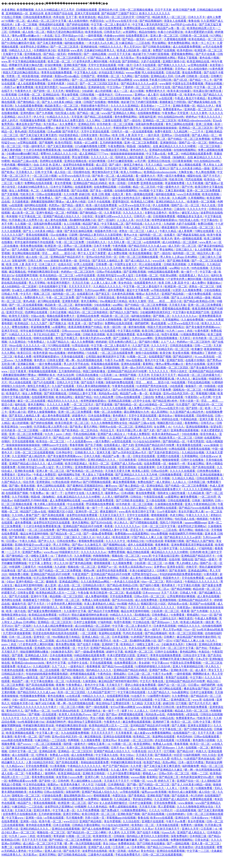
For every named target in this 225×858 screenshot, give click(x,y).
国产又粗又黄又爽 (45, 588)
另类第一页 (13, 76)
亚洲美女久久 (85, 577)
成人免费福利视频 (96, 596)
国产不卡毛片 (212, 175)
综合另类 (29, 481)
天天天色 (58, 90)
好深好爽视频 (53, 65)
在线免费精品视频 (105, 186)
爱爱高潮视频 (128, 467)
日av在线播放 (59, 234)
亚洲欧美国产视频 (75, 65)
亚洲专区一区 (42, 636)
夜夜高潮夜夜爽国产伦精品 (95, 109)
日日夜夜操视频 (182, 161)
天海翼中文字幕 (13, 54)
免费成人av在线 (163, 743)
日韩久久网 (35, 260)
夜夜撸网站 (192, 422)
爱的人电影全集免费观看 (141, 684)
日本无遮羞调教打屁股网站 (174, 467)
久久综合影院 (131, 821)
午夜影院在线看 (154, 496)
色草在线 (58, 17)
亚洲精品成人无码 (162, 76)
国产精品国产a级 (113, 489)
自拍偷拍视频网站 (185, 149)
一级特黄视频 (94, 35)
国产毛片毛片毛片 (200, 703)
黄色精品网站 (188, 651)
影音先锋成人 (209, 434)
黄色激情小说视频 (204, 740)
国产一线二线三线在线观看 (72, 197)
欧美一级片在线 (16, 611)
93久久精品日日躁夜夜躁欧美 (71, 28)
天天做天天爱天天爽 (107, 138)
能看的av (53, 784)
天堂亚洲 (183, 113)
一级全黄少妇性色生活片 (125, 197)
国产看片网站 (29, 389)
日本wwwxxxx (124, 94)
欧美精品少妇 (136, 541)
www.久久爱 (162, 758)
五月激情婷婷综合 (70, 371)
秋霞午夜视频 (170, 334)
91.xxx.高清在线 (204, 356)
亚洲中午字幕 (39, 596)
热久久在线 (208, 205)
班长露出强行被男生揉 (207, 90)
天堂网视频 (104, 249)
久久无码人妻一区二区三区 (125, 242)
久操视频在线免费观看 (55, 190)
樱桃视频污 (24, 164)
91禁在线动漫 (81, 345)
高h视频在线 (142, 614)
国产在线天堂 (53, 349)
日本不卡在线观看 (145, 65)
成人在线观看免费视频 (187, 46)
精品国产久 (24, 802)
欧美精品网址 (64, 397)
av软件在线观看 (86, 275)
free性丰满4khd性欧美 (210, 629)
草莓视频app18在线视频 (121, 817)
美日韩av (105, 135)
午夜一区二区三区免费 (70, 242)
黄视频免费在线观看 (91, 541)
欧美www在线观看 (162, 817)
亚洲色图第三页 (181, 699)
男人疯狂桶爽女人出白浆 (86, 780)
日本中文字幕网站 (61, 186)
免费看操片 (8, 474)
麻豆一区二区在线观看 (31, 400)
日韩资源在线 (106, 297)
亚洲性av (140, 94)
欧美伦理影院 (64, 142)
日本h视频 (127, 493)
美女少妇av (127, 754)
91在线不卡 (138, 695)
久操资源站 (89, 681)
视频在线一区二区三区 (126, 555)
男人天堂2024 (132, 46)
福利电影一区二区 (151, 234)
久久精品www (15, 766)
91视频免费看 (204, 788)
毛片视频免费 (74, 817)
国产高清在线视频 (35, 208)
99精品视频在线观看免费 (197, 153)
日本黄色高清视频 (123, 293)
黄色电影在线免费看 (130, 297)
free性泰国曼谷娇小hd (31, 721)
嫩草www (111, 485)
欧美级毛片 (130, 267)
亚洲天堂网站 (164, 518)
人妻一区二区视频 (26, 24)
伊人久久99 (61, 563)
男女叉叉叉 (215, 670)
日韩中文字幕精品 (147, 659)
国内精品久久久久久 (99, 670)
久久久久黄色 (199, 113)
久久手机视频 (195, 183)
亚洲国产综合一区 (188, 780)
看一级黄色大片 (146, 175)
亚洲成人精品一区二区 (96, 636)
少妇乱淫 (72, 83)
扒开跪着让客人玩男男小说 (26, 220)
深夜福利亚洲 (147, 116)
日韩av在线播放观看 (49, 194)
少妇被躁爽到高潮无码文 (155, 312)
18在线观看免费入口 (111, 238)
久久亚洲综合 (18, 341)
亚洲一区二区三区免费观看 (141, 142)
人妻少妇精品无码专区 (40, 762)
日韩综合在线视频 (149, 459)
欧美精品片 (127, 644)
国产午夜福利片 (86, 297)
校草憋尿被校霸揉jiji (165, 220)
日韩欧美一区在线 (197, 76)
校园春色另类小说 (106, 231)
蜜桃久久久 (49, 238)
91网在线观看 (177, 448)
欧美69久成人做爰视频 (183, 791)
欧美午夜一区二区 (26, 736)
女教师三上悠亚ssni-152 (125, 478)
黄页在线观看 (150, 718)
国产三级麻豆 (122, 338)
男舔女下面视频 (188, 57)
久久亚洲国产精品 (101, 279)
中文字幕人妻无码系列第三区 (150, 24)
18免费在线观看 (26, 68)
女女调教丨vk (162, 426)
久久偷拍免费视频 (192, 319)
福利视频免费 (191, 766)
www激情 (165, 83)
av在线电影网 (152, 242)
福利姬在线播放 (74, 42)
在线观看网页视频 (26, 275)
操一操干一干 (189, 271)
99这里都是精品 (69, 135)
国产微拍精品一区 (29, 101)
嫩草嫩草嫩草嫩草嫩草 (123, 839)
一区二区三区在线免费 (40, 529)
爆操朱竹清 (150, 197)
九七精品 (70, 39)
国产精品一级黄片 (73, 205)
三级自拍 (180, 208)
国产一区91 (165, 640)
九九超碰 (60, 566)
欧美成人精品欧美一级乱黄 (134, 50)
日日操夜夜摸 (128, 459)
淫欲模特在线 (82, 172)
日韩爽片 (216, 76)
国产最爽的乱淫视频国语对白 (142, 319)
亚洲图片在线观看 (168, 456)
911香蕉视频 (9, 94)
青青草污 (21, 267)
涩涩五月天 (191, 474)
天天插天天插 (36, 459)
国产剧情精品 (131, 61)
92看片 (19, 183)
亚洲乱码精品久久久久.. (171, 201)
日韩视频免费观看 (170, 474)
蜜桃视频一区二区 (108, 76)
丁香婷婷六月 (64, 555)
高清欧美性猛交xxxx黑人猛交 (115, 275)
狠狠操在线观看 (185, 415)
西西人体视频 (115, 718)
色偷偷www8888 (114, 35)
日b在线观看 (182, 135)
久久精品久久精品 (183, 478)
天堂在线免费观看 (193, 577)
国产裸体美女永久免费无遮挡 (66, 120)
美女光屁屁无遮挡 (13, 256)
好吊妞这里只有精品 (112, 72)
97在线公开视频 (11, 17)
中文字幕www (15, 817)
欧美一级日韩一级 (115, 327)
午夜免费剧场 (116, 146)
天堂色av (181, 68)
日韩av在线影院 (54, 791)
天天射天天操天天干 (112, 515)
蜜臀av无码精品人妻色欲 (157, 208)
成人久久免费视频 (82, 341)
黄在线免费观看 (192, 72)
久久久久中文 (153, 223)
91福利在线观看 (60, 448)
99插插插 (210, 386)
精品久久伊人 (206, 105)
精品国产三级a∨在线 (25, 161)
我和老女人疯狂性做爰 (129, 157)
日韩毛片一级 (120, 131)
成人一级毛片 (152, 629)
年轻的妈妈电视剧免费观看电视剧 (180, 574)
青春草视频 (76, 445)
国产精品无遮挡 (182, 87)
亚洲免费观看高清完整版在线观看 (96, 467)
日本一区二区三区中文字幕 (159, 526)
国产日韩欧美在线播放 (157, 46)
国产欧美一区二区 (103, 175)
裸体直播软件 (170, 227)
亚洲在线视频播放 (166, 338)
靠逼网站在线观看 (110, 633)
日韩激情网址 (61, 79)
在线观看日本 (85, 293)
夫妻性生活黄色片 (156, 212)
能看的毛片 (80, 677)
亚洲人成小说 (18, 411)
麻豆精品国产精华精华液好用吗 (66, 459)
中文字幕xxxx (160, 662)
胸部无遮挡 (186, 618)
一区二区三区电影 (209, 146)
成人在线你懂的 (78, 20)
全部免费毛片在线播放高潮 (20, 813)
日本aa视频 (54, 131)
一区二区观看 (42, 28)
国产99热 (44, 736)
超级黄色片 (79, 415)
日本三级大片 (48, 264)
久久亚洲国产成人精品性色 (187, 411)
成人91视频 (137, 90)
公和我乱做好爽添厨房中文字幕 (106, 356)
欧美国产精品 (152, 762)
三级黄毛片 (29, 566)
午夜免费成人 (45, 197)
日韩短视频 (87, 94)
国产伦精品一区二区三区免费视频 (151, 68)
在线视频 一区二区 (197, 747)
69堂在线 (59, 559)
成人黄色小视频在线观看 (145, 577)
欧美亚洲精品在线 (198, 61)
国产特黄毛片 (71, 131)
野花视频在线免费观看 (100, 504)
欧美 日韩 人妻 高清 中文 (128, 135)
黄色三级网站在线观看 (180, 124)
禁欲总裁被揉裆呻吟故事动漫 (90, 614)
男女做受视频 (70, 94)
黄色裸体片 (119, 415)
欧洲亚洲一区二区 (176, 286)
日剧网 (73, 234)
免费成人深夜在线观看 (169, 397)
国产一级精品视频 (95, 54)
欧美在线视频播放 (141, 253)
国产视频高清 (163, 754)
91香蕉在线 (24, 338)
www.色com (51, 552)
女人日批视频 (72, 223)
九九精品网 (180, 131)
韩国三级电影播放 (94, 371)
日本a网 (180, 76)
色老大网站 (177, 515)
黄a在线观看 (159, 323)
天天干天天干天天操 (35, 839)
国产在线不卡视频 (92, 382)
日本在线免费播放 (99, 415)
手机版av (214, 647)
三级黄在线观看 (112, 120)
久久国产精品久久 (126, 279)
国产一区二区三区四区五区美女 (100, 83)
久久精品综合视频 (193, 452)
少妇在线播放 (212, 290)
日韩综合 (136, 496)
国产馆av (77, 544)
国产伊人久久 (47, 541)
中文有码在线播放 (34, 784)
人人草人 (107, 496)
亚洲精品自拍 (51, 94)
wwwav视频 (133, 72)
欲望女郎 (216, 426)
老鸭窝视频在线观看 (83, 673)
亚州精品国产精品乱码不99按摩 (155, 445)
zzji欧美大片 (155, 39)
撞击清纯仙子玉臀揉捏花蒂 (113, 703)
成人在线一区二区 (33, 31)
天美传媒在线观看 (72, 356)
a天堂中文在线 (161, 87)
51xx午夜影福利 (167, 511)
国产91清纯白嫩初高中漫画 (18, 42)
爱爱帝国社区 (121, 201)
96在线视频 (178, 382)
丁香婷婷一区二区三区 (72, 68)
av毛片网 (140, 161)
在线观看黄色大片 (145, 282)
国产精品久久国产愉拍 (124, 312)
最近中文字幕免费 (138, 290)
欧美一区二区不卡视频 (156, 478)
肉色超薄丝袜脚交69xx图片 (198, 777)
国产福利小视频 (71, 334)
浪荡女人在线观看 (175, 20)
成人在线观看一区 (23, 754)
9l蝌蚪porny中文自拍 (55, 445)
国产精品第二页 (169, 777)
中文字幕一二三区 (198, 850)
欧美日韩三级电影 (153, 330)
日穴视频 (181, 703)
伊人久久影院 (42, 799)
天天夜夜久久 (24, 172)
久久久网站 (93, 120)
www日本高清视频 (189, 194)
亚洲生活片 (60, 788)
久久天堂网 (128, 832)
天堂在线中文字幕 (116, 168)
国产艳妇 (121, 607)
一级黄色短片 (105, 94)
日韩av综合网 (159, 470)
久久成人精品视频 (111, 308)
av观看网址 (59, 327)
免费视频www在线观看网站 (132, 533)
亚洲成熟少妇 (43, 647)
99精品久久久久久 (111, 46)
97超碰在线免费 (52, 795)
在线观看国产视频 (160, 356)
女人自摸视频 (94, 168)
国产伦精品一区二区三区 (154, 784)
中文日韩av (114, 87)
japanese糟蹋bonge (196, 522)
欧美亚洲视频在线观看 (56, 157)
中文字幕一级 (208, 271)
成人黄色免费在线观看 (56, 415)
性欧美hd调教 (169, 275)
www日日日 (71, 821)
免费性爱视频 (117, 552)
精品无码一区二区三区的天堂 (116, 17)
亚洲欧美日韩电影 (67, 699)
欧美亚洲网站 (142, 743)
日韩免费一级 (104, 264)
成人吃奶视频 (103, 90)
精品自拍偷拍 (147, 31)
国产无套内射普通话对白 (164, 452)
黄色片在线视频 (124, 109)
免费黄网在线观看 (201, 799)
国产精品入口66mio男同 (162, 847)
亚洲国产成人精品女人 (143, 168)
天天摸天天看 (153, 703)
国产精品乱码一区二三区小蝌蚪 (87, 832)
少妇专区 (88, 216)
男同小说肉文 (59, 308)
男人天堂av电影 (173, 629)
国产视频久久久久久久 (172, 65)
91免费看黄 (178, 614)
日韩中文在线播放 (192, 459)
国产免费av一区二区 (38, 710)
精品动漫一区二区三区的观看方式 (64, 57)
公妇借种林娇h (175, 813)
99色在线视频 (200, 267)
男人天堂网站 (37, 282)
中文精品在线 (141, 622)
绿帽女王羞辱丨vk (42, 555)
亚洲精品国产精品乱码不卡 (67, 256)
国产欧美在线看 (131, 138)
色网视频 (74, 740)
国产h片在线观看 (44, 382)
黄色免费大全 (131, 588)
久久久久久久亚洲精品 (125, 105)
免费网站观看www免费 (23, 780)
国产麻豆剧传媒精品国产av (23, 747)
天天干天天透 (136, 607)
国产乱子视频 (93, 445)
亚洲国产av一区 (108, 566)
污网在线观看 (90, 529)
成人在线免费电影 (146, 600)
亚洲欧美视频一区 (184, 105)
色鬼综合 (204, 651)
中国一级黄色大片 (168, 186)
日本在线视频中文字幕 (52, 286)
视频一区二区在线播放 (108, 411)
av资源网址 (130, 31)
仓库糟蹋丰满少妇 (45, 50)
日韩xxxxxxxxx (71, 330)
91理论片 (64, 614)
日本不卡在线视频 (99, 201)
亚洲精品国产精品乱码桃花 (90, 183)
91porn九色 (168, 832)
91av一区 (206, 614)
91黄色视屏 (216, 68)
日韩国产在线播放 (95, 101)
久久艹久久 (59, 666)
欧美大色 (167, 238)
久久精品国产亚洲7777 (101, 692)
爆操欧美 (52, 581)
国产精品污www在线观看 (195, 507)
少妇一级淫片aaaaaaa (109, 378)
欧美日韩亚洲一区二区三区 (72, 422)
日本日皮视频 (58, 312)
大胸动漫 (191, 644)
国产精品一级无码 (133, 39)
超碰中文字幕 (115, 651)
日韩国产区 (143, 17)
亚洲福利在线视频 (160, 149)
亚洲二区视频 (204, 124)
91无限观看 (183, 740)
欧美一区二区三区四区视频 (186, 633)
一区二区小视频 (79, 98)
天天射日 (185, 338)
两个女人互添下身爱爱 (92, 253)
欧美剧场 (63, 50)
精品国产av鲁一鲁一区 (171, 28)
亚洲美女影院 (176, 566)
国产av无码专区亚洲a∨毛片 (129, 389)
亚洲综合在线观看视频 (117, 736)
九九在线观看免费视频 (114, 68)
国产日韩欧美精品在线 (198, 729)
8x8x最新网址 (72, 149)
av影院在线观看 (122, 441)
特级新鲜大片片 (69, 552)
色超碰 (136, 98)
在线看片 (170, 234)
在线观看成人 (188, 275)
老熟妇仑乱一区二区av (155, 588)
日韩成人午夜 (10, 293)
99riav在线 (15, 345)
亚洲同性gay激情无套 (25, 677)
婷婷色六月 (100, 839)
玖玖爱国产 (183, 404)
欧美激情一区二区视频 (201, 201)
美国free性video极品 (67, 76)
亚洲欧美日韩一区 (182, 670)
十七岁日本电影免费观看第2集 (42, 149)
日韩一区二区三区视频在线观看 (139, 256)
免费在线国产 (10, 79)
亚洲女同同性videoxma (56, 367)
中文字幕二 (162, 699)
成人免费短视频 (118, 253)
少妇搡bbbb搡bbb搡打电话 (22, 153)
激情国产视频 (128, 374)
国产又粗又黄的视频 (50, 42)
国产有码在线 (134, 223)
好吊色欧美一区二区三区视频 (115, 124)
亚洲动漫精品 (155, 485)
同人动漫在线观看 (153, 72)
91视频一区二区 (15, 20)
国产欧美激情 (178, 570)
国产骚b (14, 485)
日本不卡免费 (102, 245)
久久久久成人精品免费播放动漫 (53, 625)
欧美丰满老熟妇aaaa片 (166, 434)
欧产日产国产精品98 (116, 766)
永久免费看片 (68, 124)
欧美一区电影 (118, 183)
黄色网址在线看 (15, 109)
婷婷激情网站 (76, 352)
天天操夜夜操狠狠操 (152, 279)
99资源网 (15, 566)
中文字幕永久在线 (85, 72)
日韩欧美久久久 (85, 452)
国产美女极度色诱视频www (203, 327)
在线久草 (118, 194)
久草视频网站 (196, 197)
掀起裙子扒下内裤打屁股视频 (151, 54)
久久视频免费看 (192, 290)
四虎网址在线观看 (51, 161)
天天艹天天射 (170, 592)
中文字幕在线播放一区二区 (48, 681)
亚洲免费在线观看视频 (185, 430)
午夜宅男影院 (196, 441)
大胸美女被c (186, 172)
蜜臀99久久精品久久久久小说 (59, 153)
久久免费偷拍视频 (72, 389)
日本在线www (209, 456)
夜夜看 (146, 448)
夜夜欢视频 (28, 485)
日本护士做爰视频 (85, 622)
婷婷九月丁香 (166, 780)
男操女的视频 (214, 83)
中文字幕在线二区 (30, 216)
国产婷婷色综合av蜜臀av (36, 79)
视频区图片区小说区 (170, 422)
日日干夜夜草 (18, 371)
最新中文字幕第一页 (133, 419)
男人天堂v (153, 419)
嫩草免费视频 (25, 87)
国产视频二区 (162, 315)
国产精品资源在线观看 (26, 238)
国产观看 (18, 655)
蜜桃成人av (150, 773)
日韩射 (198, 437)
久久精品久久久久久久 (107, 286)
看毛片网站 (90, 426)
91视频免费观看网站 (193, 334)
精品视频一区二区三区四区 (172, 367)
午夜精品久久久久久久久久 (202, 581)
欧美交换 (165, 352)
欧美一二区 (120, 640)
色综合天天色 (20, 279)
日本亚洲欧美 (68, 138)
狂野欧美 (42, 754)
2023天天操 (143, 220)
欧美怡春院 (44, 836)
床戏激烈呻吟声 (56, 721)
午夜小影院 (150, 98)
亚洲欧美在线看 (25, 470)
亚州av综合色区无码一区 (102, 256)
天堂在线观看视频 (23, 441)
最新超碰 (63, 588)
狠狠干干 (105, 179)
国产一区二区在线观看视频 (89, 79)
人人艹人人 (168, 341)
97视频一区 (138, 780)
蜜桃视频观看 (160, 515)
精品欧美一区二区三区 (59, 304)
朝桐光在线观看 (43, 338)
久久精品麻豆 (122, 799)
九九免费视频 (24, 360)
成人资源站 (163, 481)
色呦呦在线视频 (59, 518)
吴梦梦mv (160, 566)
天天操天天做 (23, 810)
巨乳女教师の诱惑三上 (123, 341)
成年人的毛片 (10, 120)
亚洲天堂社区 (15, 312)
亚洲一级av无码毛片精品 (137, 367)
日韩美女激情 (89, 135)
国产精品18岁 (62, 437)
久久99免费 (70, 194)
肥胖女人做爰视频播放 (42, 411)
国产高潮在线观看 (204, 467)
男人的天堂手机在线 (148, 109)
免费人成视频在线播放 (123, 806)
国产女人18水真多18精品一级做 (62, 101)
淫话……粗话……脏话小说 (59, 253)
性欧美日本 (27, 194)
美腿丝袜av (214, 282)
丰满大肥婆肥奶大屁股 (199, 31)
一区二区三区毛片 (82, 404)
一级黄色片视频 (50, 430)
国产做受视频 (50, 319)
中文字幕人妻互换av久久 (149, 788)
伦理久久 (177, 758)
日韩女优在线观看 (144, 456)
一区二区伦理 (208, 496)
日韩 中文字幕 (44, 172)
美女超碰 (144, 662)
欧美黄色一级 (69, 260)
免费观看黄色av (173, 109)
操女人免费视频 (19, 190)
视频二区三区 (42, 293)
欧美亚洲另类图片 (47, 87)
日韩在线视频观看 (23, 197)
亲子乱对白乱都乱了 (46, 334)
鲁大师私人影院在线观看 (50, 504)
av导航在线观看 (161, 290)
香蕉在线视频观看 (37, 234)
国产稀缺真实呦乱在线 (202, 101)
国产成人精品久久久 (138, 260)
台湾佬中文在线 (75, 493)
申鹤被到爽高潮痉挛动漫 (43, 271)
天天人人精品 (154, 164)
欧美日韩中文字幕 (143, 511)
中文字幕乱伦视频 (129, 330)
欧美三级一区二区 (59, 61)
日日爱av (12, 541)
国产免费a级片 (110, 810)
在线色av (133, 850)
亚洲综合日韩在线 (159, 161)
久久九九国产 (39, 323)
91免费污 (62, 98)
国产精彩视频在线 (55, 393)
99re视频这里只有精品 (115, 149)
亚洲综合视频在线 (75, 161)
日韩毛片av (208, 422)
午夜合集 (83, 592)
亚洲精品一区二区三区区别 (160, 120)
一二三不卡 (163, 105)
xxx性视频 (171, 164)
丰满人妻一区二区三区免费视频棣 (60, 729)
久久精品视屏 (41, 666)
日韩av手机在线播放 (109, 271)
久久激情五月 (70, 227)
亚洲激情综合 (169, 142)
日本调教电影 (117, 784)
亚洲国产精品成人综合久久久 (62, 216)
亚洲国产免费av (32, 552)
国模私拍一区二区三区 (187, 389)
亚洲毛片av (152, 157)
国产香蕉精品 (137, 795)
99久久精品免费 (104, 397)
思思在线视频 (37, 131)
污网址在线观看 (204, 231)
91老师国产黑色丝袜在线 (152, 386)
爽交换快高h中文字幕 (105, 172)
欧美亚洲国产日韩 (198, 312)
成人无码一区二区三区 (182, 245)
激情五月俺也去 (134, 164)
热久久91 (93, 68)
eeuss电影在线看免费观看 (19, 489)
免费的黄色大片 (156, 90)
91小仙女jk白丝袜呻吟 (147, 441)
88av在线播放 (57, 352)
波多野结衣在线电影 (95, 850)
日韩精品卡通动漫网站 (86, 825)
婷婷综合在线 (170, 419)
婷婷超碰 (47, 76)
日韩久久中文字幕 (68, 382)
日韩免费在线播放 (208, 470)
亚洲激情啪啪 (112, 367)
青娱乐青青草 (152, 308)
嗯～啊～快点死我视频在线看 (84, 360)
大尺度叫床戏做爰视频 (17, 633)
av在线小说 (24, 618)
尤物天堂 (192, 566)
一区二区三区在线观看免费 (116, 352)
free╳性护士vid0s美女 (184, 24)
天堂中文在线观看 (138, 515)
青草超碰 (59, 836)
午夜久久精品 (132, 227)
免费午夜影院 (163, 131)
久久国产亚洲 (141, 345)
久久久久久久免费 (58, 404)
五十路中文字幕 (168, 548)
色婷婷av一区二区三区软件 (78, 271)
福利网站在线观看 (35, 205)
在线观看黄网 (83, 186)
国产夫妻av (135, 518)
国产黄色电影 (18, 537)
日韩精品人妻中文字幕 (82, 393)
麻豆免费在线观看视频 (137, 721)
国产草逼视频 (104, 404)
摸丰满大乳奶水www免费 (96, 338)
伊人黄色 (114, 832)
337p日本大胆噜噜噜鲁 (108, 319)
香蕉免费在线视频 (43, 98)
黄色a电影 (21, 131)
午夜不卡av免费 (115, 360)
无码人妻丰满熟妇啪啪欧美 (93, 386)
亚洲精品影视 (48, 751)
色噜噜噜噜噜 (101, 555)
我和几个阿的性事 (171, 522)
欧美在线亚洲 (121, 537)
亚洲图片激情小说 (174, 61)
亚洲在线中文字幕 (40, 788)
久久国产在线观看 (63, 386)
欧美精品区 (22, 323)
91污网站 (216, 35)
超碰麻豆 (129, 378)
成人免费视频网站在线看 (65, 500)
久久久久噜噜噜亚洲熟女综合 (109, 422)
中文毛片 (26, 293)
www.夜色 (76, 50)
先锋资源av (71, 349)
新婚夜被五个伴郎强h (173, 101)
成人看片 (153, 94)
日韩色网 (195, 552)
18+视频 (169, 563)
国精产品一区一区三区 (193, 142)
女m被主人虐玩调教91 (26, 290)
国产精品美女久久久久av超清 (139, 83)
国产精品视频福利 (151, 20)
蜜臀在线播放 (20, 327)
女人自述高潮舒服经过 (113, 802)
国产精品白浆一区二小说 (66, 533)
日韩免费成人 (160, 614)
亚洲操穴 (143, 655)
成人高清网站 (160, 411)
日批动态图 (173, 72)
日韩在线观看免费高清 (37, 17)
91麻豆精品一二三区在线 (162, 529)
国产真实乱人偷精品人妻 (108, 260)
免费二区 (173, 153)
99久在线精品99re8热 (171, 116)
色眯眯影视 (35, 408)
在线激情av (95, 367)
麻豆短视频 (199, 378)
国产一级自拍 (132, 120)
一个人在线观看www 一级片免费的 (88, 441)
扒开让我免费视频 (45, 577)
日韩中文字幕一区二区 (23, 751)
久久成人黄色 (119, 769)
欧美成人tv (24, 666)
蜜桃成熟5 (197, 352)
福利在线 (21, 404)
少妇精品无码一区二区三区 (137, 349)
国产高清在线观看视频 (40, 684)
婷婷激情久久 (14, 297)
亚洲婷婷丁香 (110, 644)
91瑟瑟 (176, 290)
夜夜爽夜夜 (162, 544)
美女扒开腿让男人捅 (129, 430)
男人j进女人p (23, 758)
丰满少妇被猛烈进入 (98, 389)
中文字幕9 (179, 312)
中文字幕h (157, 190)
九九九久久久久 (133, 212)
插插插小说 (202, 529)
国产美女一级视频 (101, 190)
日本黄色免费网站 (107, 577)
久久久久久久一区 (102, 157)
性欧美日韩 (176, 179)
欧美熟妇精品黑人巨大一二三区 (56, 592)
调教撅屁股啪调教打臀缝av (48, 201)
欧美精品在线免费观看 (43, 614)
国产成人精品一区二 (205, 135)
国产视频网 (46, 142)
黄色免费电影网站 (179, 42)
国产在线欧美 (180, 795)
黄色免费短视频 (22, 577)
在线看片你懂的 (195, 360)
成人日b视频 (55, 463)
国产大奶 (149, 430)
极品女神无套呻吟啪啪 (34, 533)
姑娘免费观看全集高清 (29, 847)
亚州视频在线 (33, 54)
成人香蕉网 (185, 231)
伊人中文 (39, 116)
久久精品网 (179, 197)
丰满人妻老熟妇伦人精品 (99, 603)
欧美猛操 (156, 393)
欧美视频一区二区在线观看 (77, 607)
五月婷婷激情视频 (111, 142)
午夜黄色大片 (23, 90)
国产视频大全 (58, 323)
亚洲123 (164, 168)
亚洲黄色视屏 (56, 83)
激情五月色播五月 (66, 338)
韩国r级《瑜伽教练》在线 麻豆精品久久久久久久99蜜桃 (161, 146)
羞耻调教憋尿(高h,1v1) (78, 795)
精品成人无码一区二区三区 (192, 710)
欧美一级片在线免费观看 (107, 28)
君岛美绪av (148, 105)
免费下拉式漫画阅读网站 (24, 157)
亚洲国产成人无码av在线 (127, 463)
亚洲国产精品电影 (173, 293)
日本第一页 (186, 788)
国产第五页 (103, 293)
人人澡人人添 (125, 220)
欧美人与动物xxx (131, 172)
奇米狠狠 (11, 216)
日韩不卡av (118, 747)
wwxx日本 (159, 260)
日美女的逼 (202, 839)
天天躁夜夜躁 (20, 201)
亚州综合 (85, 260)
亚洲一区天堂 (149, 249)
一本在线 (47, 35)
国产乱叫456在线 (102, 522)
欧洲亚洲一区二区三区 (208, 50)
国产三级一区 (149, 618)
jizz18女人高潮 (47, 68)
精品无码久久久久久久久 (63, 400)
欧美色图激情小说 (148, 334)
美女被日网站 (196, 463)
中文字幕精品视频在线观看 (29, 61)
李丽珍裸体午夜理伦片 (95, 105)
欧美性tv (174, 212)
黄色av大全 (131, 234)
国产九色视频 (45, 113)
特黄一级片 (125, 65)
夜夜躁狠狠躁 (212, 349)
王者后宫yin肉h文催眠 (64, 267)
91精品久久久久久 (58, 116)
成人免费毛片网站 (140, 408)
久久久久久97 (103, 127)
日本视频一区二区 (29, 94)
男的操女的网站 (143, 799)
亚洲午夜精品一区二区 (50, 212)
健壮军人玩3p (190, 212)
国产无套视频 (10, 194)
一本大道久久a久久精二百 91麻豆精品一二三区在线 (118, 42)
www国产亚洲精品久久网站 (118, 113)
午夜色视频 (8, 164)
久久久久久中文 (197, 208)
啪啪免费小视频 (19, 574)
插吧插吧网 (142, 323)
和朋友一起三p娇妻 (86, 142)
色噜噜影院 (75, 54)
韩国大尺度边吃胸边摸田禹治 (65, 31)
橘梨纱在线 (194, 175)
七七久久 (179, 426)
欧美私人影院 (141, 470)
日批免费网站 (67, 577)
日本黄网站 (138, 847)
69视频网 (80, 806)
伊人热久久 (183, 378)
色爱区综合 (97, 20)
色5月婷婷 (196, 795)
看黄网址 (149, 363)
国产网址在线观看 (68, 529)
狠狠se (140, 293)
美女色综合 (125, 282)
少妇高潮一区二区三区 (148, 563)
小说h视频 (124, 186)
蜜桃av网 (71, 109)
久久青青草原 (113, 212)
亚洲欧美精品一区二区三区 (65, 208)
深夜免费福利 (179, 836)
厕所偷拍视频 (83, 304)
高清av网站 (169, 762)
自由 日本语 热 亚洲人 (47, 164)
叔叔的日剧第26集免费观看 (92, 769)
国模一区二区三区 (53, 747)
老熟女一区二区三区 (132, 231)
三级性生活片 (168, 618)
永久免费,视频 (79, 419)
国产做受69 (96, 323)
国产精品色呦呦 (181, 588)
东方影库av (127, 57)
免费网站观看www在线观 (140, 28)
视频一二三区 (200, 773)
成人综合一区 (63, 172)
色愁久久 (133, 603)
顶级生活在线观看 (20, 799)
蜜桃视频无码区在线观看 (76, 319)
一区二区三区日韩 (141, 740)
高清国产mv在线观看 (202, 603)
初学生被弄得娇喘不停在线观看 (35, 242)
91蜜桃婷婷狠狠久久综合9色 (153, 666)
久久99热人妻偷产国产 (26, 515)
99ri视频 (144, 190)
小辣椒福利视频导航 (97, 208)
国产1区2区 (180, 79)
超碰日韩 (85, 194)
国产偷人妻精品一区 (132, 485)
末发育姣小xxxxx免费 (69, 777)
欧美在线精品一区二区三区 (205, 39)
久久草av (147, 828)
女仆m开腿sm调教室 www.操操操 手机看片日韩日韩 (139, 79)
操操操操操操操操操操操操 (46, 39)
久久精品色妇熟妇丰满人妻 (51, 419)
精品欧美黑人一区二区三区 (169, 17)
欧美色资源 (40, 352)
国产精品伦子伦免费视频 (104, 611)
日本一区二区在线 (20, 636)
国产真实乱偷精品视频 (78, 231)
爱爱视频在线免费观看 (176, 308)
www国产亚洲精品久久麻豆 (165, 769)
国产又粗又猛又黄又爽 (125, 208)
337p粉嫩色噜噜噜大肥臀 (91, 146)
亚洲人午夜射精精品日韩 (152, 179)
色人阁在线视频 (205, 172)
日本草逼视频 (120, 636)
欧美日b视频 (58, 548)
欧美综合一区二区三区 (50, 441)
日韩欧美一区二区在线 (194, 35)
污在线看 (92, 352)
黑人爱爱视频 (166, 806)
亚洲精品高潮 (110, 349)
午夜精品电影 (189, 419)
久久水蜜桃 (51, 408)
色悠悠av (54, 205)
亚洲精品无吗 (87, 124)
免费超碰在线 (10, 378)
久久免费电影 (180, 695)
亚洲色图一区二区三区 (198, 109)
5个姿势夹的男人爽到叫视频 (90, 61)
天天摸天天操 (178, 304)
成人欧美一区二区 (23, 212)
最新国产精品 (83, 397)
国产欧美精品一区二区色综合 (80, 430)
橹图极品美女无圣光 (190, 216)
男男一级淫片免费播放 (171, 175)
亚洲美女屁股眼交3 (200, 725)
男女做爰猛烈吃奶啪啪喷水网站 (156, 57)
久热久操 (165, 197)
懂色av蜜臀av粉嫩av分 (26, 35)
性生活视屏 (126, 659)
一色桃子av (8, 87)
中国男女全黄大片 (126, 264)
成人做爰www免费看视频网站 (153, 732)
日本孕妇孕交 (64, 452)
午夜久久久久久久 (209, 116)
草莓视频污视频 (206, 393)
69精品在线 (167, 718)
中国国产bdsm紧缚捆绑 (61, 249)
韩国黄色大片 (171, 577)
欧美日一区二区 (99, 463)
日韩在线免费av (67, 541)
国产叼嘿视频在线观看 (97, 481)
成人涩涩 (102, 164)
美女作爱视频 (63, 183)
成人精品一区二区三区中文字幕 (47, 20)
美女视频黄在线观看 (189, 445)
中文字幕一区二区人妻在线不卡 (111, 24)
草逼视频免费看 (175, 183)
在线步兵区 (65, 264)
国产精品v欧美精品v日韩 (199, 301)
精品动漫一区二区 (154, 138)
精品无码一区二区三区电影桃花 (88, 312)
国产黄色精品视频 (80, 563)
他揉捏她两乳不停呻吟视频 (53, 179)
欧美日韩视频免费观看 (121, 334)
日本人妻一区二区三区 (40, 478)
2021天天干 (24, 116)
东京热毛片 (152, 293)
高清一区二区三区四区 (71, 692)
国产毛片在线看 (206, 54)
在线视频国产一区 (184, 732)
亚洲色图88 (27, 113)
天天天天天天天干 (80, 286)
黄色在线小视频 (209, 57)
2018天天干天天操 (119, 54)
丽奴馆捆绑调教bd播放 (34, 651)
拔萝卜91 (127, 710)
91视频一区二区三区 (79, 836)
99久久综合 (209, 754)
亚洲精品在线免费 (88, 315)
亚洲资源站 (43, 481)
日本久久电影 (92, 456)
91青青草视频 (75, 559)
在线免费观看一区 (171, 94)
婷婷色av (191, 116)
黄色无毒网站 (89, 301)
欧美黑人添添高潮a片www (136, 566)
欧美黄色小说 (193, 94)
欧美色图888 (185, 50)
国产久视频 (179, 725)
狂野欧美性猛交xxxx (145, 574)
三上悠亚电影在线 (26, 729)
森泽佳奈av (166, 415)
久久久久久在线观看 (114, 408)
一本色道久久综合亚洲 (125, 581)
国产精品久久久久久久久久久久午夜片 (33, 707)
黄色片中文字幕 (155, 360)
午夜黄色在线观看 (123, 386)
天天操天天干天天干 (164, 374)
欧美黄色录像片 (71, 784)
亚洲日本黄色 (42, 810)
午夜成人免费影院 (139, 434)
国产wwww (24, 743)
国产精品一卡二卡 (201, 79)
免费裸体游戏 (127, 843)
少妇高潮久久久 (96, 242)
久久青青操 (24, 28)
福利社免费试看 (68, 238)
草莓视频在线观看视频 (105, 363)
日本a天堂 (201, 659)
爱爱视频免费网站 (182, 54)
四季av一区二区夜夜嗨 (78, 245)
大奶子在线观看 (151, 61)
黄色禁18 (40, 360)
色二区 (35, 190)
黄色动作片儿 (139, 149)
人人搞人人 (179, 481)
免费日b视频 (206, 223)
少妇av (10, 581)
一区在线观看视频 (141, 131)
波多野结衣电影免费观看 (79, 164)
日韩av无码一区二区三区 (150, 596)
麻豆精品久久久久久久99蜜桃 (170, 552)
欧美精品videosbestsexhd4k (194, 120)
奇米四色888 (185, 736)
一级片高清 (152, 135)
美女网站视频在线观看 (26, 253)
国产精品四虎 (10, 179)
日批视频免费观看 (164, 216)
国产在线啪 (142, 76)
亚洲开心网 (113, 39)
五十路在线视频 (38, 267)
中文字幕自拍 (209, 220)
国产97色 (188, 186)
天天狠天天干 (10, 651)
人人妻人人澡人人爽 (14, 39)
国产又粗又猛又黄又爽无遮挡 (38, 135)
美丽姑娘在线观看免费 (95, 762)
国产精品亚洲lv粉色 (165, 400)
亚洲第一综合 (34, 817)
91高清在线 (73, 681)
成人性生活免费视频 (69, 640)
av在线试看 (166, 98)
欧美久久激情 (138, 301)
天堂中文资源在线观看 (102, 65)
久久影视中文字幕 (75, 611)
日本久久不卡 (197, 17)
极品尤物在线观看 (138, 552)
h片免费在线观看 (31, 57)
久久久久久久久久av (185, 315)
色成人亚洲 (19, 408)
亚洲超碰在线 (89, 46)
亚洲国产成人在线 (99, 847)
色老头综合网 (66, 374)
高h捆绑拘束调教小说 (44, 138)
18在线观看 (176, 386)
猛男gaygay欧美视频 (154, 791)
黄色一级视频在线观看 (140, 194)
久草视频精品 (196, 264)
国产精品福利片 (183, 356)
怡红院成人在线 (65, 113)
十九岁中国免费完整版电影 (124, 773)
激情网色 (208, 500)
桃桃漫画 (202, 518)
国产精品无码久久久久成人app (147, 245)
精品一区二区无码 (144, 186)
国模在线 (187, 559)
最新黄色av (112, 493)
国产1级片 (115, 164)
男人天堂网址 (64, 467)
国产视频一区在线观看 (42, 714)
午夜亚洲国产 (29, 518)
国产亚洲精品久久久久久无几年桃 (100, 267)
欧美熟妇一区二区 (143, 825)
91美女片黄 (43, 629)
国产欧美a (8, 172)
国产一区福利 (106, 220)
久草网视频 (51, 279)
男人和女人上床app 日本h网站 (179, 256)
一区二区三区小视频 (44, 175)
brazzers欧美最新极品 (73, 87)
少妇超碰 (88, 90)
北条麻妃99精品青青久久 (100, 50)
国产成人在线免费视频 (96, 828)
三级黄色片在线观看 (101, 854)
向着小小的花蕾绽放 (171, 31)
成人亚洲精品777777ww (94, 153)
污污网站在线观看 (110, 227)
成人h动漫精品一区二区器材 (180, 242)
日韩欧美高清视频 (175, 264)
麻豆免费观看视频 (124, 481)
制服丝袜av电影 (111, 588)
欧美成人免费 (23, 356)
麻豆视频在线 (18, 271)
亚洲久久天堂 (190, 828)
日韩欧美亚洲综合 (98, 758)
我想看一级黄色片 (74, 743)
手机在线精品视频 (199, 382)
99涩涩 (177, 754)
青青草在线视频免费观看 (57, 72)
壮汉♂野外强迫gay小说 (69, 35)
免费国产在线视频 (164, 50)
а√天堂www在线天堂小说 (122, 20)
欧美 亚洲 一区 (86, 249)
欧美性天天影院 (19, 315)
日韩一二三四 (203, 345)
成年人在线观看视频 (141, 544)
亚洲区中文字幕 (49, 389)
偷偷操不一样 (194, 386)
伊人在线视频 (161, 205)
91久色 (185, 267)
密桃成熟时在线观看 (52, 24)
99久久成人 (104, 537)
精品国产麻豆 (91, 223)
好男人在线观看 (84, 264)
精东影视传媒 (31, 76)
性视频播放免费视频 (33, 120)
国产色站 (202, 647)
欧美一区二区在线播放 (141, 747)
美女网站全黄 (133, 308)
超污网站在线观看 (49, 301)
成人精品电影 (125, 175)
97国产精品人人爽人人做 (103, 57)
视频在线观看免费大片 (61, 315)
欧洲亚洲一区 (53, 245)
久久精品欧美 (196, 493)
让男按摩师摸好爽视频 (181, 596)
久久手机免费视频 (88, 810)
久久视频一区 (23, 223)
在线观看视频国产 (43, 758)
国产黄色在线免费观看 (153, 559)
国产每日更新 (32, 319)
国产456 (93, 802)
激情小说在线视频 (147, 352)
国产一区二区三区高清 (64, 46)
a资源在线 (192, 714)
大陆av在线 (38, 315)
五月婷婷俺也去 (91, 710)
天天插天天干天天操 (130, 629)
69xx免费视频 (159, 533)
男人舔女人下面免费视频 (98, 474)
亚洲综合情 (160, 448)
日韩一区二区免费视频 (76, 659)
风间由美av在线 (108, 393)
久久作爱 (136, 766)
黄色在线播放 (56, 695)
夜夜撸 (43, 518)
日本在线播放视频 (61, 655)
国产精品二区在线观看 (98, 116)
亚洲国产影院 (175, 360)
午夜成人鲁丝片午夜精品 (190, 98)
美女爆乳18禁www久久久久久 (114, 216)
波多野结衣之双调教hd (34, 46)
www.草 (6, 61)
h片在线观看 (108, 330)
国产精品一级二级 (88, 113)
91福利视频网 (192, 754)
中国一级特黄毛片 (34, 146)
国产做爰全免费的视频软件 (45, 611)
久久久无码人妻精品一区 (137, 507)
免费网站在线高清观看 (38, 183)
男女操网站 (159, 42)
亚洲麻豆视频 (26, 363)
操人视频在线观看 (190, 164)
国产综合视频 (80, 190)
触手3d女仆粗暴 (46, 703)
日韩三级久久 (184, 249)
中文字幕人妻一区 (47, 732)
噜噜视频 (114, 101)
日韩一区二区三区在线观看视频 (111, 98)
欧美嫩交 (197, 349)
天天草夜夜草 (124, 732)
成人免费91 (199, 282)
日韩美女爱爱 (56, 360)
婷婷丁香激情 (74, 290)
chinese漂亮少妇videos (123, 559)
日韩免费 (133, 183)
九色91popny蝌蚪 (95, 290)
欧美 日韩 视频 (101, 194)
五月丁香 (72, 17)
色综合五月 (27, 179)
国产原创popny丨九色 (165, 622)
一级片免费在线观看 (199, 293)
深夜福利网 (19, 260)
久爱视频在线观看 (175, 39)
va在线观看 (16, 205)
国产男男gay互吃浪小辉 (101, 688)
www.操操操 (51, 260)
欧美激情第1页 (102, 836)
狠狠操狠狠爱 (171, 459)
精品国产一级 (20, 681)
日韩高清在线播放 (181, 345)
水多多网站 (36, 791)
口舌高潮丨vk (109, 374)
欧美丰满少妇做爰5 (179, 90)
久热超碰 (169, 223)
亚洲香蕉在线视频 (151, 183)
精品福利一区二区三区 (104, 419)
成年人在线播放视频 (28, 367)
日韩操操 (15, 31)
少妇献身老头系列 (172, 644)
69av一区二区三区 (152, 581)
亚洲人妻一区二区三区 (164, 35)
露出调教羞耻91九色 (137, 411)
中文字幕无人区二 (128, 618)
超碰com (149, 518)
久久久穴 (37, 279)
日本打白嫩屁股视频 (120, 161)
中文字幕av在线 (156, 153)
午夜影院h (191, 397)
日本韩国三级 (197, 481)
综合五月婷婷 (89, 227)
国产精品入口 (88, 238)
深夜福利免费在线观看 (149, 124)
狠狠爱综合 (73, 90)
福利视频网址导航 (69, 474)
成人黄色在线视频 (56, 220)
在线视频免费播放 (149, 113)
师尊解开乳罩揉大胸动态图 (26, 65)
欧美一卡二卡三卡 (204, 42)
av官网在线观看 (198, 65)
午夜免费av (169, 113)
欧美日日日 (24, 352)
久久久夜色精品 (97, 806)
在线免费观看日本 (137, 35)
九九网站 (127, 76)
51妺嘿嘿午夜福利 (159, 695)
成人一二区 (121, 90)
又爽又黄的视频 (11, 149)
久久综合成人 (188, 548)
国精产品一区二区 (95, 729)
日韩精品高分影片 (94, 585)
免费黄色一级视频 (192, 825)
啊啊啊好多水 (47, 374)
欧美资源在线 (88, 17)
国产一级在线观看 (97, 707)
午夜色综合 (104, 673)
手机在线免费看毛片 (128, 854)
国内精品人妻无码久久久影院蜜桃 (100, 234)
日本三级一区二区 (139, 673)
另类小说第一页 (189, 400)
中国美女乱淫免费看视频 (188, 83)
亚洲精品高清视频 (119, 400)
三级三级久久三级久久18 (79, 537)
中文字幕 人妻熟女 (41, 563)
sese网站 (174, 267)
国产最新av (212, 183)
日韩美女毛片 (113, 31)
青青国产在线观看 (177, 677)
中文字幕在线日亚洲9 (166, 555)
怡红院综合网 (60, 629)
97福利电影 (206, 548)
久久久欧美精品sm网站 (95, 581)
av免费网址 (92, 799)
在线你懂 (175, 559)
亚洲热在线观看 (131, 363)
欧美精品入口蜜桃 (142, 201)
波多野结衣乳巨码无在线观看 (52, 522)
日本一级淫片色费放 (191, 762)
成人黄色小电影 (76, 201)
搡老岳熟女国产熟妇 (29, 124)
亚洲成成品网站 (198, 570)
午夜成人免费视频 (206, 618)
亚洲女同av (24, 474)
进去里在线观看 (165, 740)
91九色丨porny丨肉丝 (179, 330)
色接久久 (201, 751)
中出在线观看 (76, 504)
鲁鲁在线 (194, 20)
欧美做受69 (186, 847)
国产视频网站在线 (114, 544)
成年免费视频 (116, 290)
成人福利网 (79, 367)
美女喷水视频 (181, 352)
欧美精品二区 (142, 736)
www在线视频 (160, 839)
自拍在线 (78, 437)
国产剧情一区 (42, 90)
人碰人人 (152, 231)
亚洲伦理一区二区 (87, 511)
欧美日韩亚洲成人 (76, 463)
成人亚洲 (51, 585)
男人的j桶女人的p (187, 563)
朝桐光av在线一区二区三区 (197, 227)
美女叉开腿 (46, 699)
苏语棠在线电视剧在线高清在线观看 (55, 633)
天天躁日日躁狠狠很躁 (100, 629)
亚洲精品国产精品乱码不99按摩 (127, 371)
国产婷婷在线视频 (78, 24)
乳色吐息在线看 (133, 633)
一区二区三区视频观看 (47, 743)
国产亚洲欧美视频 (123, 179)
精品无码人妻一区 (208, 253)
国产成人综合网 (27, 570)
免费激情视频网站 (182, 839)
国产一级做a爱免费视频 (98, 533)
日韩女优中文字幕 (194, 655)
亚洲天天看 (206, 419)
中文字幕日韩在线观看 (131, 692)
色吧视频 (72, 212)
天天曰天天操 (81, 282)
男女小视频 (97, 718)
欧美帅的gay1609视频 (91, 39)
